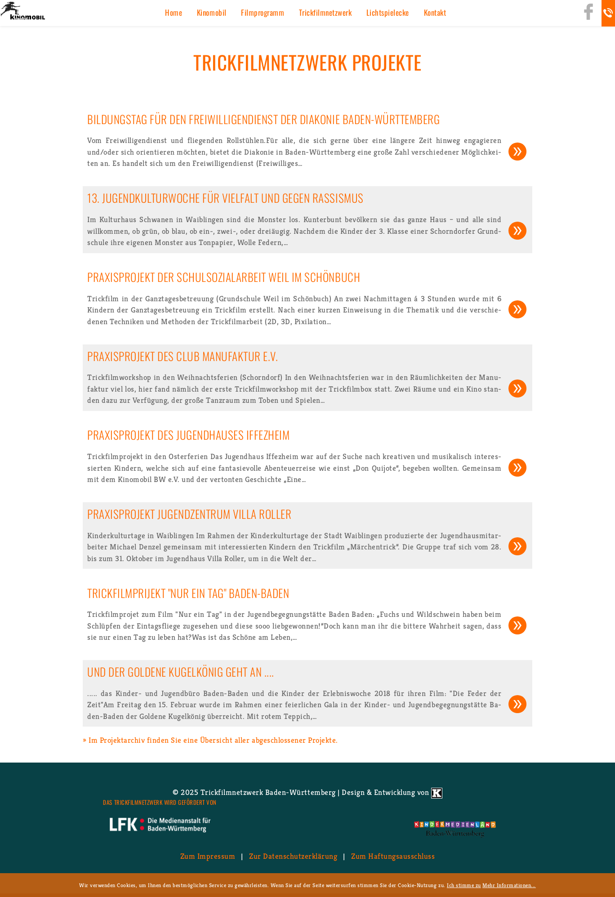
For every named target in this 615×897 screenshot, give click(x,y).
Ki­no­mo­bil (212, 12)
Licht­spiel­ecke (387, 12)
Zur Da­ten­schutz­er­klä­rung (293, 856)
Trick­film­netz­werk (325, 12)
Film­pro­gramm (262, 12)
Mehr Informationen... (509, 885)
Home (173, 12)
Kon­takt (435, 12)
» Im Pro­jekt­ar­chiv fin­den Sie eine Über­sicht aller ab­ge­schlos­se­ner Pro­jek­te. (210, 740)
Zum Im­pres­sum (208, 856)
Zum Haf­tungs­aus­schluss (393, 856)
